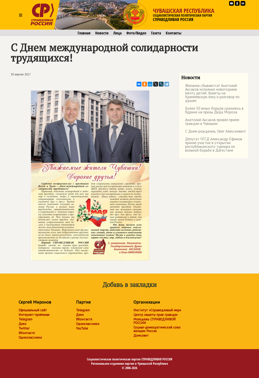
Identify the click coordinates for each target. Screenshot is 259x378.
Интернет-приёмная (34, 314)
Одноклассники (30, 337)
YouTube (82, 328)
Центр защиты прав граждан (155, 314)
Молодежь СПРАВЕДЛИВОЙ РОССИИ (154, 321)
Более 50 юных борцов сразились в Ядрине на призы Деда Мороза (212, 110)
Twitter (24, 328)
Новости (102, 33)
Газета (156, 33)
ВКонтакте (27, 333)
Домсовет (141, 335)
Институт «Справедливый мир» (157, 310)
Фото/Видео (136, 33)
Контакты (173, 33)
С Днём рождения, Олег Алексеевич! (213, 132)
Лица (117, 33)
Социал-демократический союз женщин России (156, 329)
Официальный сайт (33, 310)
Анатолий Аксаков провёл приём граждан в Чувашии (210, 122)
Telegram (25, 319)
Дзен (22, 324)
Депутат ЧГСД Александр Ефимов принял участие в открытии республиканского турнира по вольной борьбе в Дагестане (211, 145)
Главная (84, 33)
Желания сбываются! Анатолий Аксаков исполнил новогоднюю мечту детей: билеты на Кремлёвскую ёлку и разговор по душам (210, 93)
